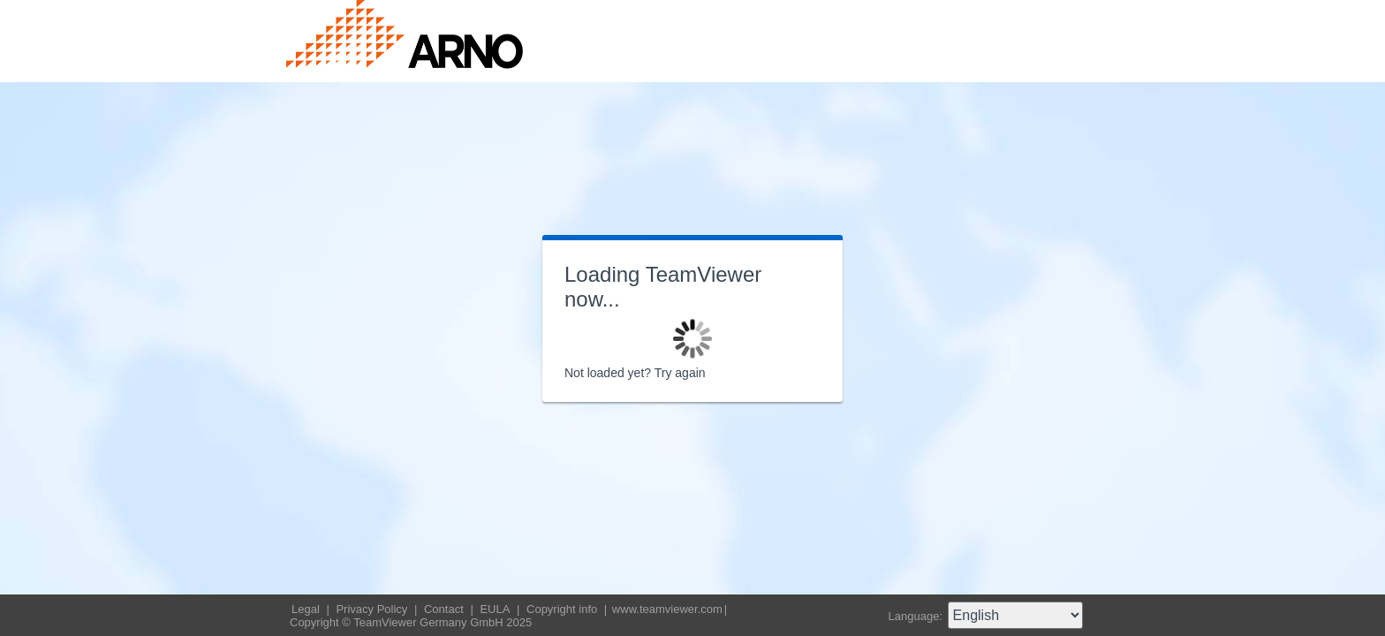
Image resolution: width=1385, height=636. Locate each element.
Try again (680, 373)
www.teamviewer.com (667, 609)
